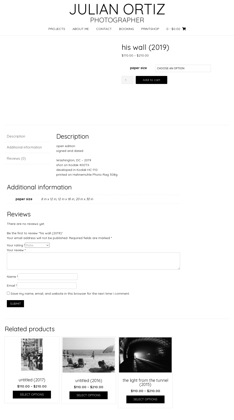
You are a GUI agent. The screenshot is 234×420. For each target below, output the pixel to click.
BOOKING (126, 29)
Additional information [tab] (24, 147)
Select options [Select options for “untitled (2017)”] (32, 394)
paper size (138, 68)
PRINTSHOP (150, 29)
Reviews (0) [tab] (16, 158)
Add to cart (151, 80)
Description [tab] (16, 136)
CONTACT (104, 29)
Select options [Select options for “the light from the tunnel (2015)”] (145, 399)
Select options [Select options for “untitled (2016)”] (89, 395)
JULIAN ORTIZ (117, 9)
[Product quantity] (127, 80)
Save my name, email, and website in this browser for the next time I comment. (70, 293)
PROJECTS (56, 29)
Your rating (16, 245)
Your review (16, 250)
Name (12, 277)
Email (12, 285)
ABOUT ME (80, 29)
